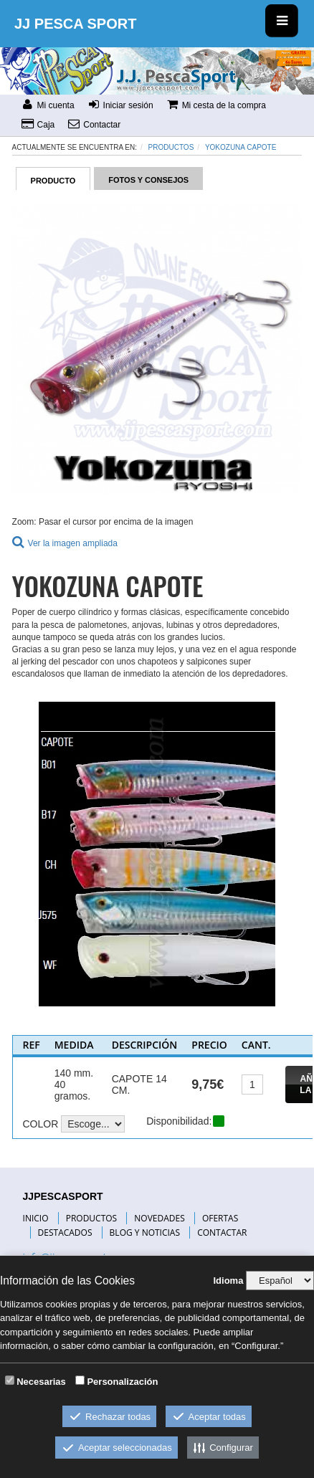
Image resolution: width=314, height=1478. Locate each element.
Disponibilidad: (178, 1121)
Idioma (228, 1280)
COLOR (40, 1124)
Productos (171, 147)
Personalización (122, 1381)
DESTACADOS (65, 1232)
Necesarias (41, 1381)
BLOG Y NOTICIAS (145, 1232)
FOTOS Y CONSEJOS (148, 180)
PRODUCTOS (92, 1218)
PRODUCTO (53, 180)
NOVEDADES (159, 1218)
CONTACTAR (222, 1232)
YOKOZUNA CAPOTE (240, 147)
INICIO (36, 1218)
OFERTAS (220, 1218)
